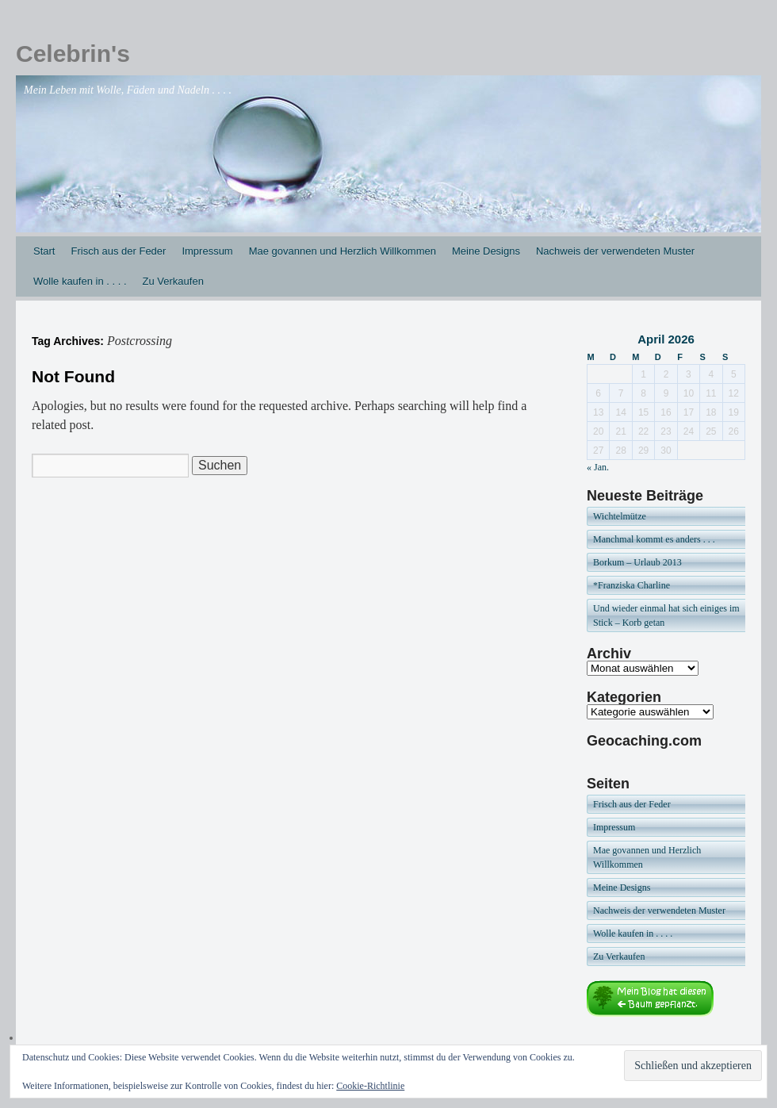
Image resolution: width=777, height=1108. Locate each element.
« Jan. (598, 467)
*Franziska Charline (631, 585)
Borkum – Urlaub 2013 (637, 562)
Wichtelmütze (619, 516)
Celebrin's (73, 53)
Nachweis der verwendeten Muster (615, 251)
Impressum (207, 251)
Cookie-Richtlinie (370, 1085)
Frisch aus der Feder (118, 251)
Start (44, 251)
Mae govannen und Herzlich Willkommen (342, 251)
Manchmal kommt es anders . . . (654, 539)
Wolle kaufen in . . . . (80, 281)
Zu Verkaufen (173, 281)
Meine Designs (486, 251)
